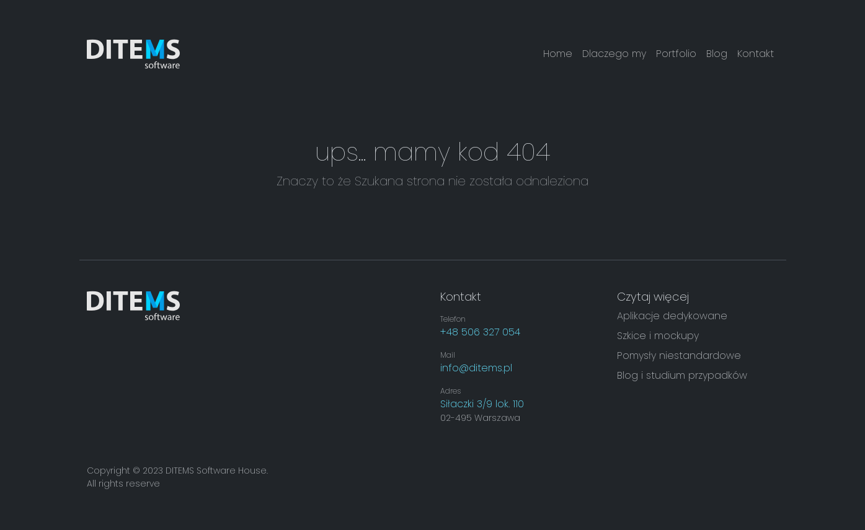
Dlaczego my (614, 53)
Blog (716, 53)
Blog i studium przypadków (682, 375)
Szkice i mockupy (658, 336)
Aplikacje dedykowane (672, 316)
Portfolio (676, 53)
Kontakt (755, 53)
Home (557, 53)
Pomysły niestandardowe (679, 355)
